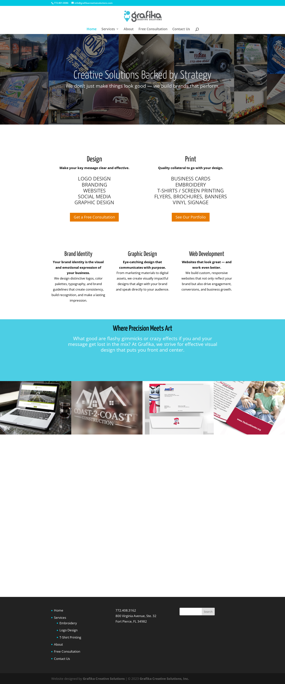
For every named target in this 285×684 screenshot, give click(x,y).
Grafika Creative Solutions (104, 678)
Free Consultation (153, 29)
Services (108, 29)
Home (92, 29)
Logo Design (68, 630)
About (129, 29)
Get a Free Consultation (94, 217)
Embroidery (68, 623)
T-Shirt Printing (70, 637)
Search (208, 611)
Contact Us (181, 29)
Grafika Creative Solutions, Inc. (164, 678)
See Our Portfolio (191, 217)
